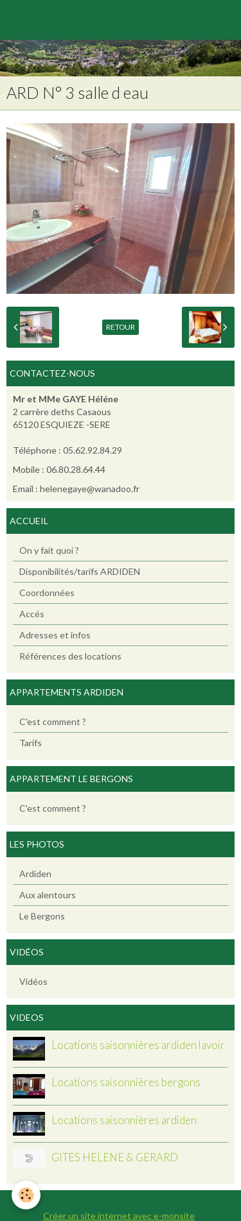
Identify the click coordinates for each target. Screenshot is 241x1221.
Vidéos (33, 981)
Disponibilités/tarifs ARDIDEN (79, 571)
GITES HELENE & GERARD (114, 1158)
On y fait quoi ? (49, 550)
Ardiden (35, 873)
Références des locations (70, 656)
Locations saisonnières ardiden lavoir (138, 1045)
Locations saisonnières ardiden (124, 1120)
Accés (31, 613)
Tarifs (30, 742)
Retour (120, 327)
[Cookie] (26, 1195)
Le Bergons (42, 915)
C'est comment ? (52, 721)
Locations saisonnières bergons (126, 1082)
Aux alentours (47, 894)
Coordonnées (47, 592)
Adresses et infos (55, 634)
